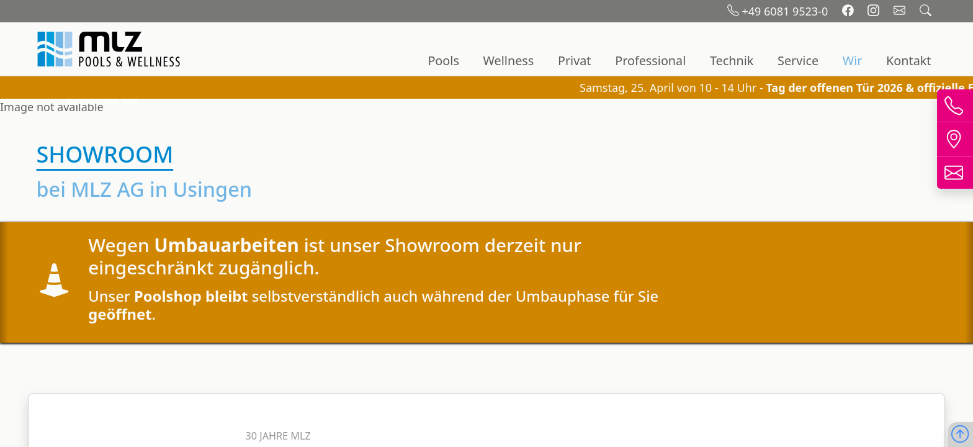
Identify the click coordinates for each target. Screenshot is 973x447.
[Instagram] (875, 11)
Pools (443, 60)
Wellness (508, 60)
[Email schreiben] (901, 11)
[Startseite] (110, 49)
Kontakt (908, 60)
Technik (731, 60)
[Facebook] (849, 11)
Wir (853, 60)
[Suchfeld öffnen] (925, 11)
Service (798, 60)
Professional (650, 60)
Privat (574, 60)
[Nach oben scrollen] (960, 434)
